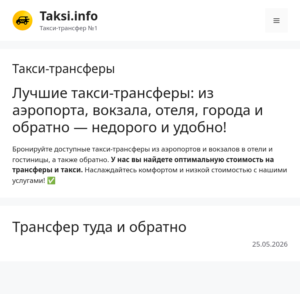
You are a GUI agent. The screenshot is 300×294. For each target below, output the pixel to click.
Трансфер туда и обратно (99, 226)
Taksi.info (69, 15)
